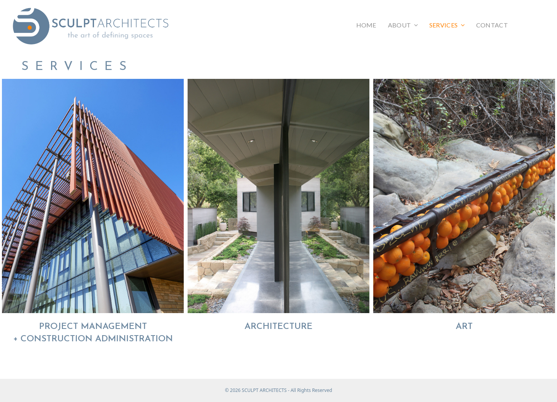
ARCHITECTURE (278, 326)
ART (464, 326)
